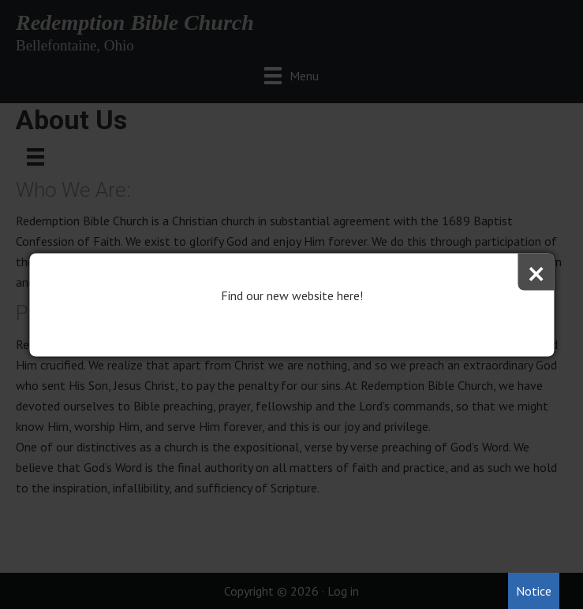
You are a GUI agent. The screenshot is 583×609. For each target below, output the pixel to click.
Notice (533, 591)
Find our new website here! (292, 295)
